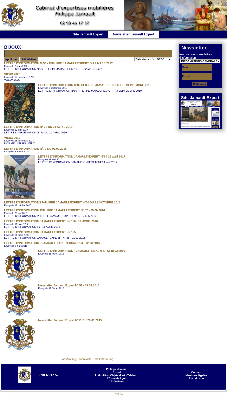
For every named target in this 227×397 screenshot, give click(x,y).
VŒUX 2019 (12, 137)
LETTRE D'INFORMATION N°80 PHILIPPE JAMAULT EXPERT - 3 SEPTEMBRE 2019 (94, 85)
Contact (196, 372)
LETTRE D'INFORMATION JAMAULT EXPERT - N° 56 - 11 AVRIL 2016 (51, 221)
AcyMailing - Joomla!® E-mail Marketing (87, 359)
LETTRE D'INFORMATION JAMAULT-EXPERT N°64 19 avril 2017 (81, 156)
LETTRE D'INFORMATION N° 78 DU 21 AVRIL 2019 (38, 126)
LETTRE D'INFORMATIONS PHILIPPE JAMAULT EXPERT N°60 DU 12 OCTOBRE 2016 (62, 202)
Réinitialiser (29, 59)
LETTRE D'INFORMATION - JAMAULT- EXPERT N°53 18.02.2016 (81, 250)
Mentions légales (196, 375)
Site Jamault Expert (88, 34)
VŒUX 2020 (12, 74)
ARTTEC (119, 394)
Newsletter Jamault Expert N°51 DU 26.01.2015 (70, 320)
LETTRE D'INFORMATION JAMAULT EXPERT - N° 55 (40, 232)
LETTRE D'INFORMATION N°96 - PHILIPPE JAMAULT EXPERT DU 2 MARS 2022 (58, 63)
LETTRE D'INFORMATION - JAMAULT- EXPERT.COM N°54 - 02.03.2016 (52, 243)
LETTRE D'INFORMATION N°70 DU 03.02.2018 (35, 148)
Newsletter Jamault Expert (133, 34)
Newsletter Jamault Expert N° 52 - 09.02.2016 (68, 285)
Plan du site (196, 378)
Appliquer (11, 59)
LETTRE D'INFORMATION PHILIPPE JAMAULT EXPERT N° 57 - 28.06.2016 (54, 210)
